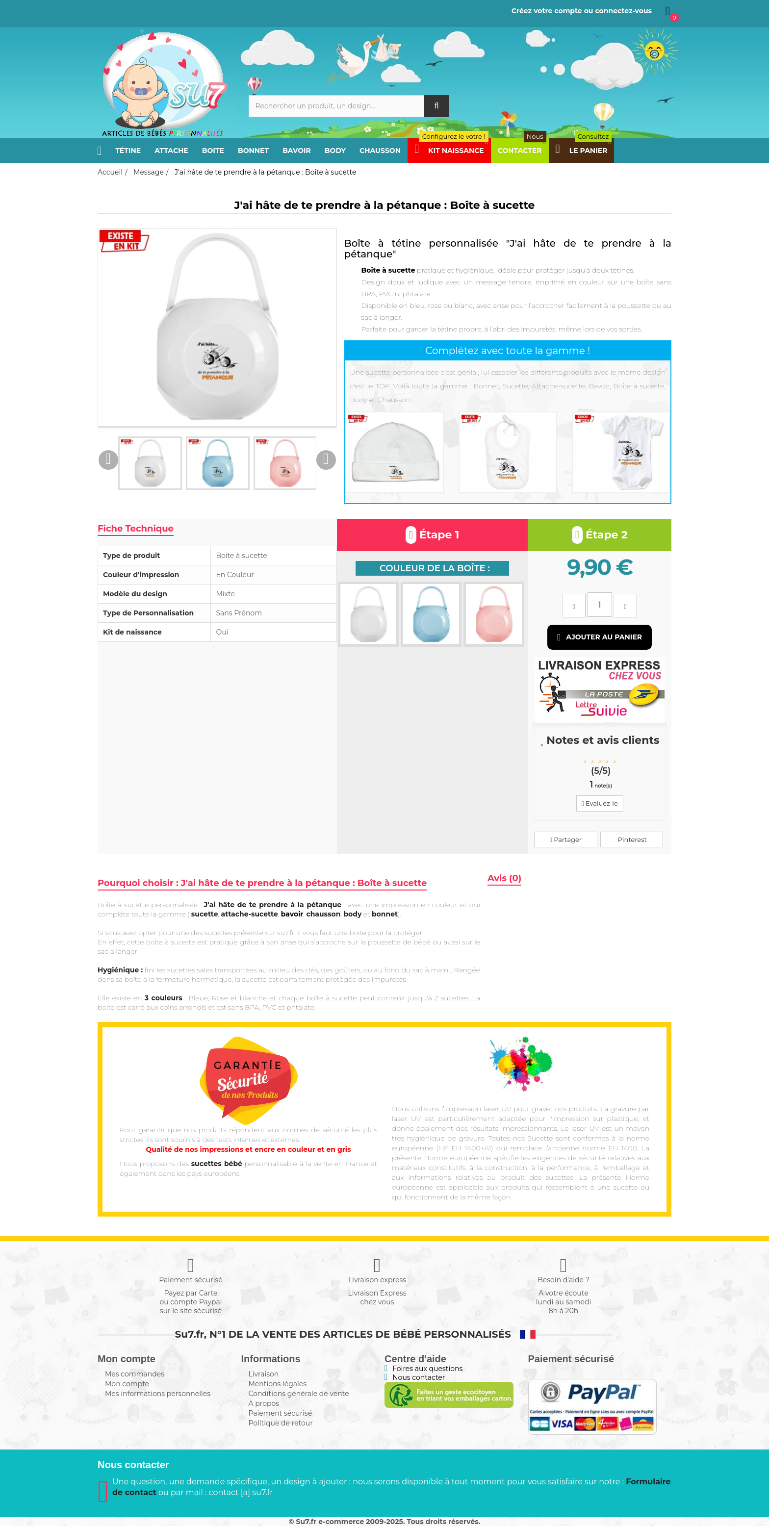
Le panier (584, 150)
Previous (108, 460)
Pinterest (631, 839)
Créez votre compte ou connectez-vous (582, 10)
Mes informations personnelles (157, 1393)
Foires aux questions (427, 1368)
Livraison (264, 1374)
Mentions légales (278, 1383)
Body (335, 150)
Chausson (380, 150)
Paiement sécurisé (280, 1413)
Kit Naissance (451, 150)
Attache (171, 150)
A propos (264, 1403)
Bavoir (296, 150)
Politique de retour (281, 1423)
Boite (213, 150)
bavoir (292, 914)
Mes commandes (134, 1374)
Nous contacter (418, 1377)
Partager (566, 839)
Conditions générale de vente (299, 1393)
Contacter (522, 150)
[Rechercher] (349, 106)
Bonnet (253, 150)
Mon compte (127, 1383)
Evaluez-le (600, 803)
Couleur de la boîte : (435, 568)
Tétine (128, 150)
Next (326, 460)
